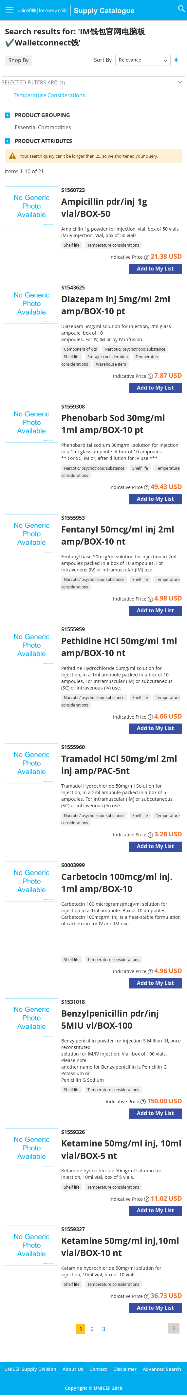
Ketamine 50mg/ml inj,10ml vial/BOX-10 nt (120, 1247)
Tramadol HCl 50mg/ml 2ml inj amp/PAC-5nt (119, 765)
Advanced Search (162, 1369)
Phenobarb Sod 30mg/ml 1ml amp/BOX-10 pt (113, 424)
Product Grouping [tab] (42, 115)
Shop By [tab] (18, 60)
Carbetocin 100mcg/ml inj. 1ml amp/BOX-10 (116, 883)
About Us (73, 1369)
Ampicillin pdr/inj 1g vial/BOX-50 (104, 207)
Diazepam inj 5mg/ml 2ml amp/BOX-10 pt (115, 305)
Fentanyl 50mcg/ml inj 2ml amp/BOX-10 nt (117, 535)
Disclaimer (125, 1369)
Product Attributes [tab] (43, 141)
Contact (98, 1369)
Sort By (103, 59)
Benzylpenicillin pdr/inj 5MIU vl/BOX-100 (110, 1019)
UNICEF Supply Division (30, 1369)
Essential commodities (43, 127)
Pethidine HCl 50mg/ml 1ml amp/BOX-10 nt (119, 647)
